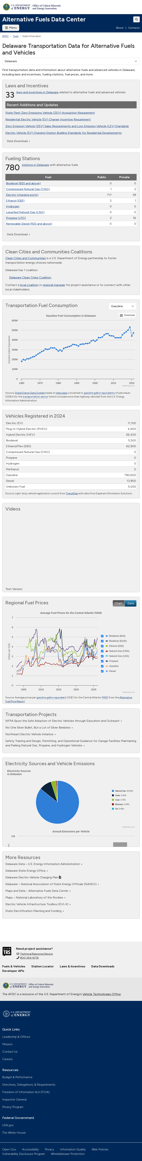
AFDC (5, 36)
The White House (14, 1132)
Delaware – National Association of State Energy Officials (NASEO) (52, 884)
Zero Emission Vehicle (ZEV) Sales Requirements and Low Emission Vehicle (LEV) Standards (67, 126)
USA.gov (8, 1125)
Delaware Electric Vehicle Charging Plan (33, 877)
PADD (105, 697)
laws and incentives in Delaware (37, 92)
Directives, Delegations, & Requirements (28, 1084)
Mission (7, 1044)
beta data (61, 392)
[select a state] (71, 61)
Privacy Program (12, 1107)
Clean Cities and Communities (25, 258)
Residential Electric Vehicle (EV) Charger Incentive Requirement (48, 119)
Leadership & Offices (16, 1036)
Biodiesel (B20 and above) (23, 183)
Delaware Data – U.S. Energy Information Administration (43, 864)
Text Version (13, 589)
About (120, 27)
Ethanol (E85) (15, 200)
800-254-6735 (28, 957)
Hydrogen (12, 206)
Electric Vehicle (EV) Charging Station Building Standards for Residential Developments (63, 133)
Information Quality (73, 1149)
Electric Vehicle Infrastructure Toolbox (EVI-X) (38, 904)
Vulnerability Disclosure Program (23, 1154)
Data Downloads (102, 966)
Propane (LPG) (16, 218)
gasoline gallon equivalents (99, 392)
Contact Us (10, 1051)
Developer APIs (13, 971)
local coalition (29, 285)
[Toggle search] (136, 19)
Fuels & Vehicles (13, 966)
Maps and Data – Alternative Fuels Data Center (38, 891)
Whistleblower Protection (68, 1154)
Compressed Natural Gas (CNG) (28, 189)
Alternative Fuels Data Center (44, 19)
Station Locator (42, 966)
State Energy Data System (30, 392)
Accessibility (30, 1149)
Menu (11, 27)
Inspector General (14, 1099)
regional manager (54, 285)
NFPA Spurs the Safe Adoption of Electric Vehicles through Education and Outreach (63, 721)
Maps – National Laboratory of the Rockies (35, 897)
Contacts (134, 27)
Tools (15, 36)
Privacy (49, 1149)
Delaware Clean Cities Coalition (30, 277)
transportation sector (35, 396)
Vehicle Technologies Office (102, 994)
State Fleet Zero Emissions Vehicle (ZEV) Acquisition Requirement (50, 112)
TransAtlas (72, 493)
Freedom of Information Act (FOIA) (26, 1092)
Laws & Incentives (72, 966)
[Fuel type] (123, 306)
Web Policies (100, 1149)
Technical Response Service (35, 953)
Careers (7, 1059)
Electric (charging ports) (22, 195)
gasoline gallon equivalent (51, 697)
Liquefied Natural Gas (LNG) (25, 212)
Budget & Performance (17, 1077)
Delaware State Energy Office (26, 870)
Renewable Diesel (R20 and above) (29, 223)
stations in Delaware (35, 165)
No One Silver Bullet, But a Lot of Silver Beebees (39, 727)
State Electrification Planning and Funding (34, 911)
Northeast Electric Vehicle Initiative (30, 734)
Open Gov (9, 1149)
